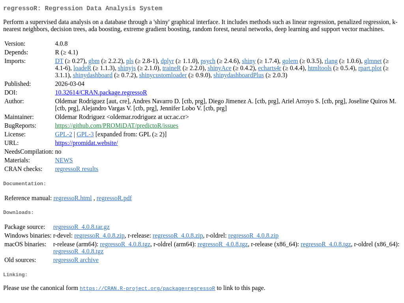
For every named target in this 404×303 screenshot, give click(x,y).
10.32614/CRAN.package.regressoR (101, 94)
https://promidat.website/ (86, 144)
